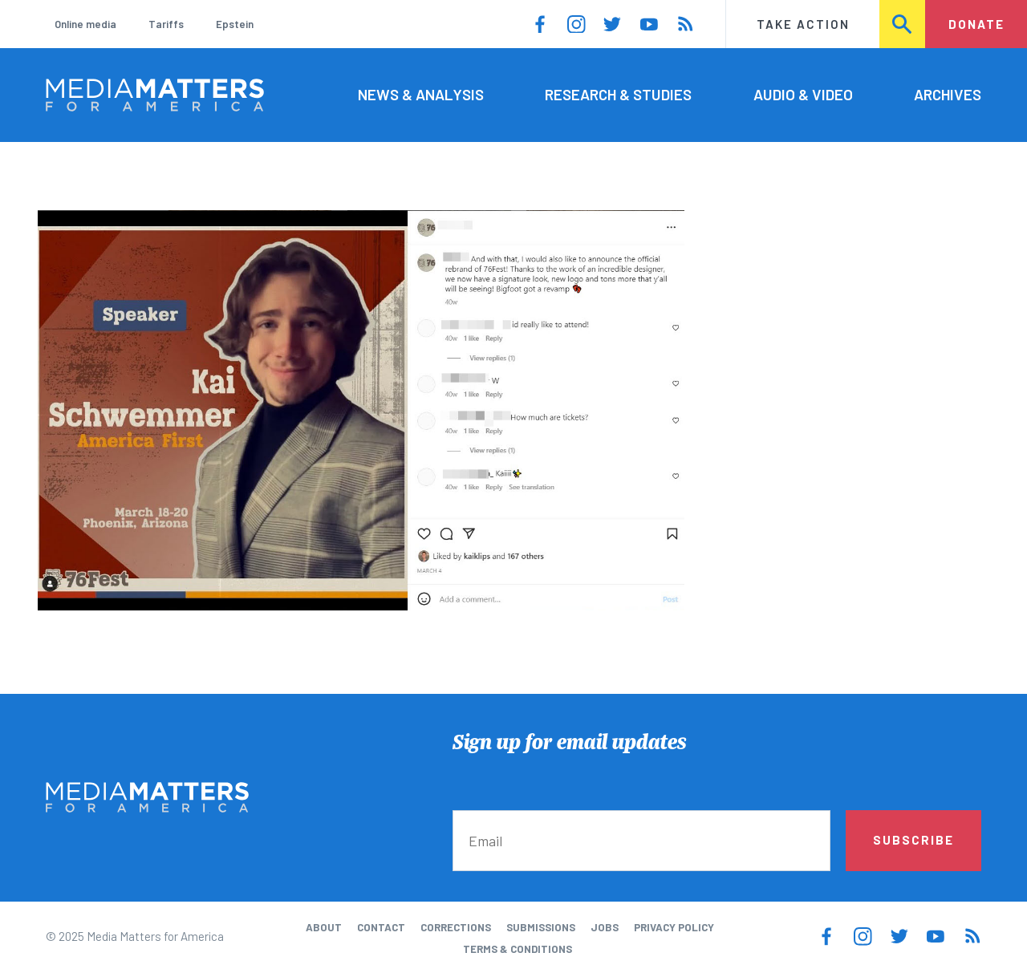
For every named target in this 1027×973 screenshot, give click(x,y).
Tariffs (166, 24)
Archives (947, 94)
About (324, 927)
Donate (976, 24)
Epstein (235, 24)
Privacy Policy (674, 927)
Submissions (540, 927)
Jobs (605, 927)
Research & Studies (618, 94)
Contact (381, 927)
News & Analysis (421, 94)
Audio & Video (803, 94)
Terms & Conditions (517, 949)
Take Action (803, 24)
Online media (85, 24)
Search (903, 24)
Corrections (455, 927)
